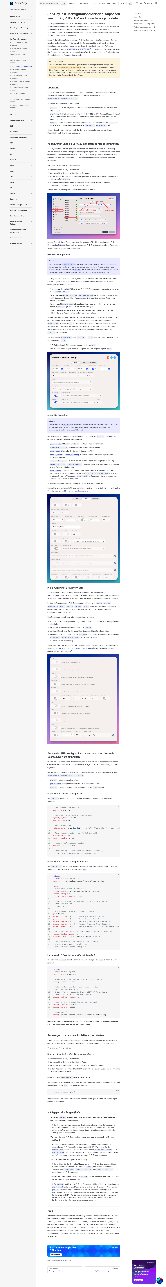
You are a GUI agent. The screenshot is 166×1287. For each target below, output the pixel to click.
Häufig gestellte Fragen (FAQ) (144, 30)
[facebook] (145, 3)
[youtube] (148, 3)
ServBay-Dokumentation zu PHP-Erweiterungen (74, 648)
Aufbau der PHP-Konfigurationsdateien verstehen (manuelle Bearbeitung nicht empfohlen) (145, 24)
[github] (137, 3)
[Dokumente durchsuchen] (53, 3)
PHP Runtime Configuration (75, 491)
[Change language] (122, 3)
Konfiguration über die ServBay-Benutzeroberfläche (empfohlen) (145, 20)
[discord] (152, 3)
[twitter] (141, 3)
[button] (21, 16)
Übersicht (137, 17)
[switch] (130, 3)
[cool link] (156, 3)
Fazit (135, 34)
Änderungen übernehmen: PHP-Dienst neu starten (145, 27)
